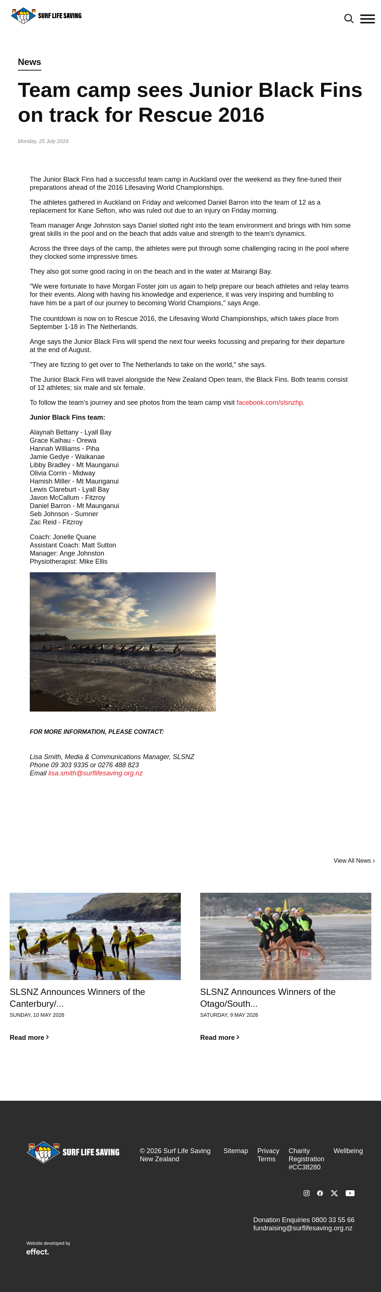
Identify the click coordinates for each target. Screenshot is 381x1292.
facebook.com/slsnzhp (270, 402)
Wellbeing (348, 1151)
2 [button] (196, 1073)
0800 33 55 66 (333, 1220)
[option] (95, 973)
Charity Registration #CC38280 (306, 1159)
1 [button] (185, 1073)
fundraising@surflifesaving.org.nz (302, 1228)
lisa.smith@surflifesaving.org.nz (95, 773)
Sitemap (236, 1151)
